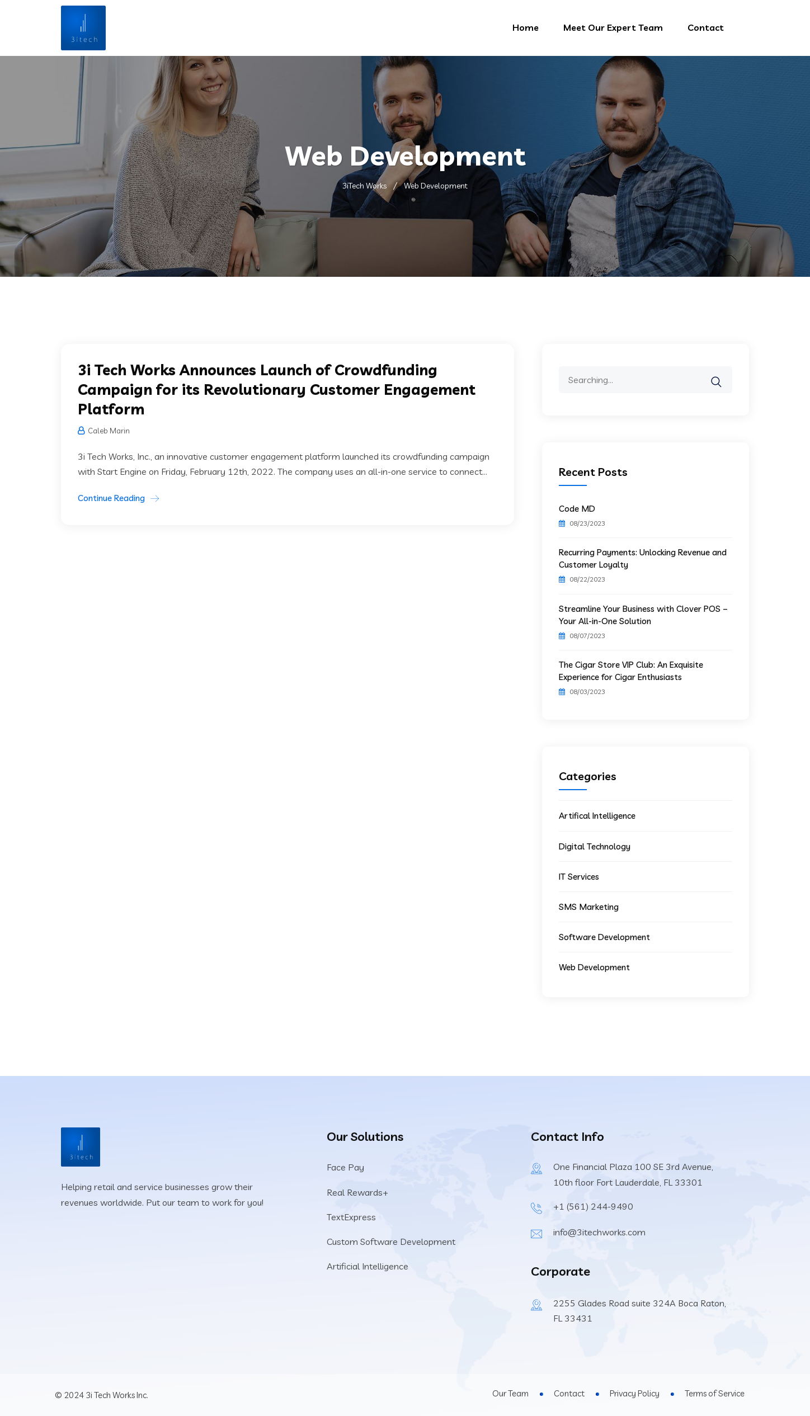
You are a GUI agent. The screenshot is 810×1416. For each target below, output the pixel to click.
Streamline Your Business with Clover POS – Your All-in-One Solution (643, 614)
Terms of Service (715, 1393)
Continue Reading (111, 498)
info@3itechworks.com (599, 1232)
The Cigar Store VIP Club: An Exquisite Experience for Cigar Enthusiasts (631, 670)
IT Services (579, 876)
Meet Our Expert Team (613, 27)
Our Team (510, 1393)
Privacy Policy (635, 1393)
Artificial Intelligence (367, 1266)
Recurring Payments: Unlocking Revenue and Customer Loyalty (643, 558)
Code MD (577, 508)
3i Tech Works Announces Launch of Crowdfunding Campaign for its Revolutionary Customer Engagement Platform (276, 389)
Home (525, 27)
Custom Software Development (391, 1241)
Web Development (594, 967)
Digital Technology (594, 846)
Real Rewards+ (357, 1192)
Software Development (604, 937)
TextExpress (351, 1217)
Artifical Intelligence (597, 815)
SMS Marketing (589, 906)
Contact (705, 27)
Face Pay (345, 1167)
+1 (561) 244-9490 (593, 1206)
